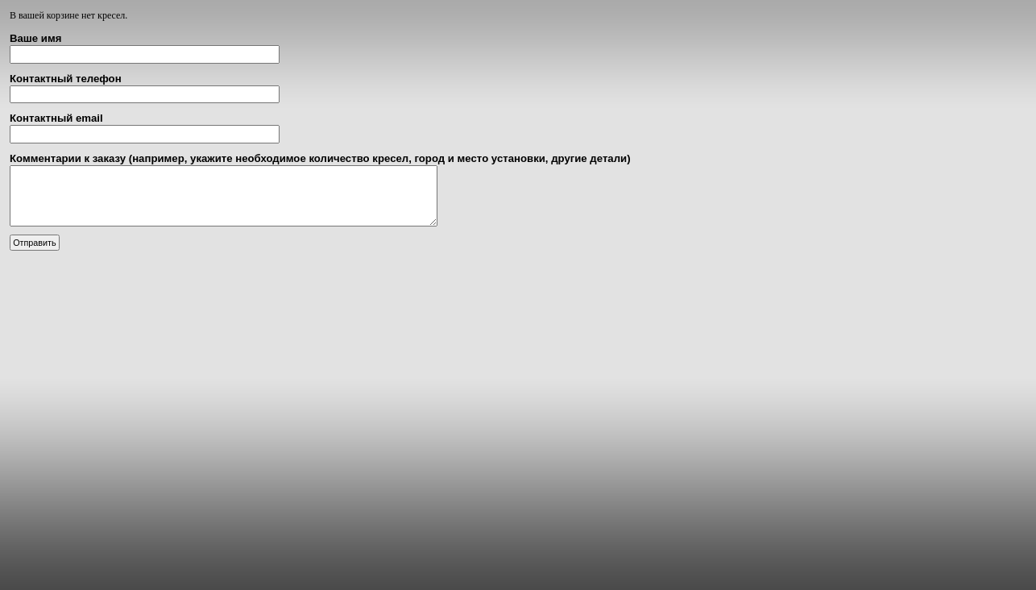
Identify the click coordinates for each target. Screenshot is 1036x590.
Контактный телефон (66, 79)
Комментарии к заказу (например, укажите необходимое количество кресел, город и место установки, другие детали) (320, 158)
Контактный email (56, 118)
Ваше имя (35, 38)
